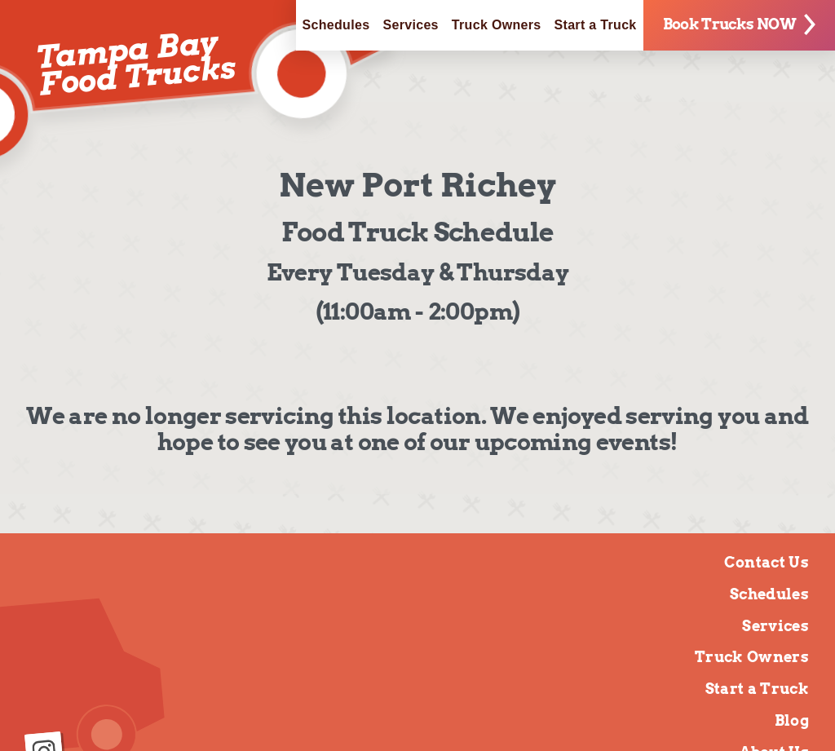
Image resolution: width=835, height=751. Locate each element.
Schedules (336, 25)
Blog (792, 720)
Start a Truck (595, 25)
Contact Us (766, 562)
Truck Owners (496, 25)
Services (410, 25)
